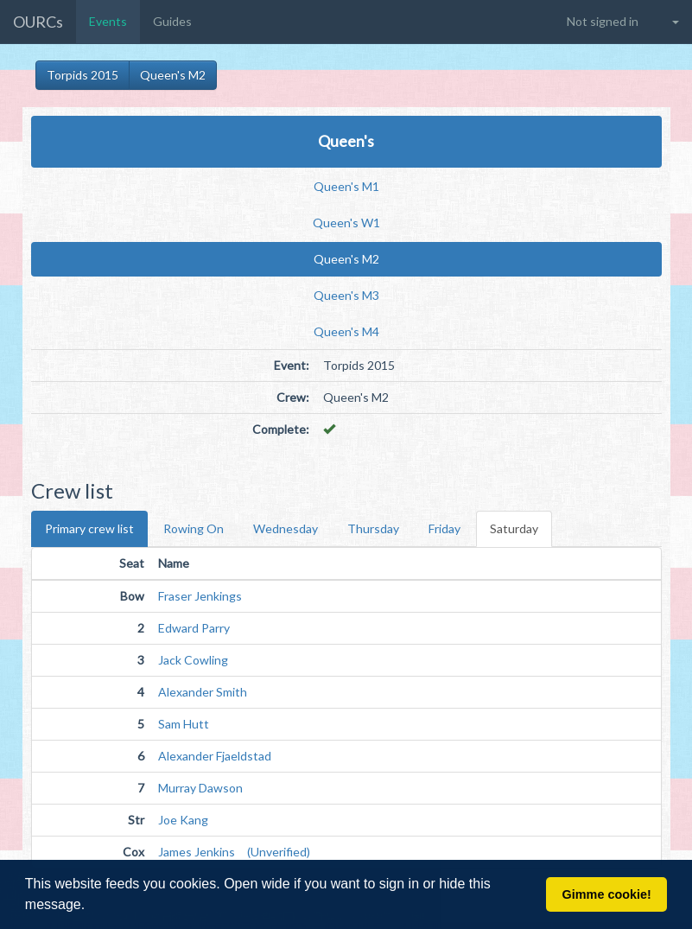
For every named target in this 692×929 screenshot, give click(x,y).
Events (108, 21)
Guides (172, 21)
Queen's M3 (346, 295)
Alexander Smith (202, 691)
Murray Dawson (200, 787)
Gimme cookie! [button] (606, 894)
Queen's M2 (173, 74)
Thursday (373, 528)
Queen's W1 (346, 222)
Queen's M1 (346, 186)
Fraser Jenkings (200, 596)
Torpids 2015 (82, 74)
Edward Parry (194, 627)
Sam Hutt (183, 723)
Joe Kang (183, 819)
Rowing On (193, 528)
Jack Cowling (193, 659)
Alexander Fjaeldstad (214, 755)
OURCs (38, 21)
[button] (91, 906)
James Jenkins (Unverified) (234, 851)
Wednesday (285, 528)
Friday (444, 528)
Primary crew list (89, 528)
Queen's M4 (346, 331)
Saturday (514, 528)
